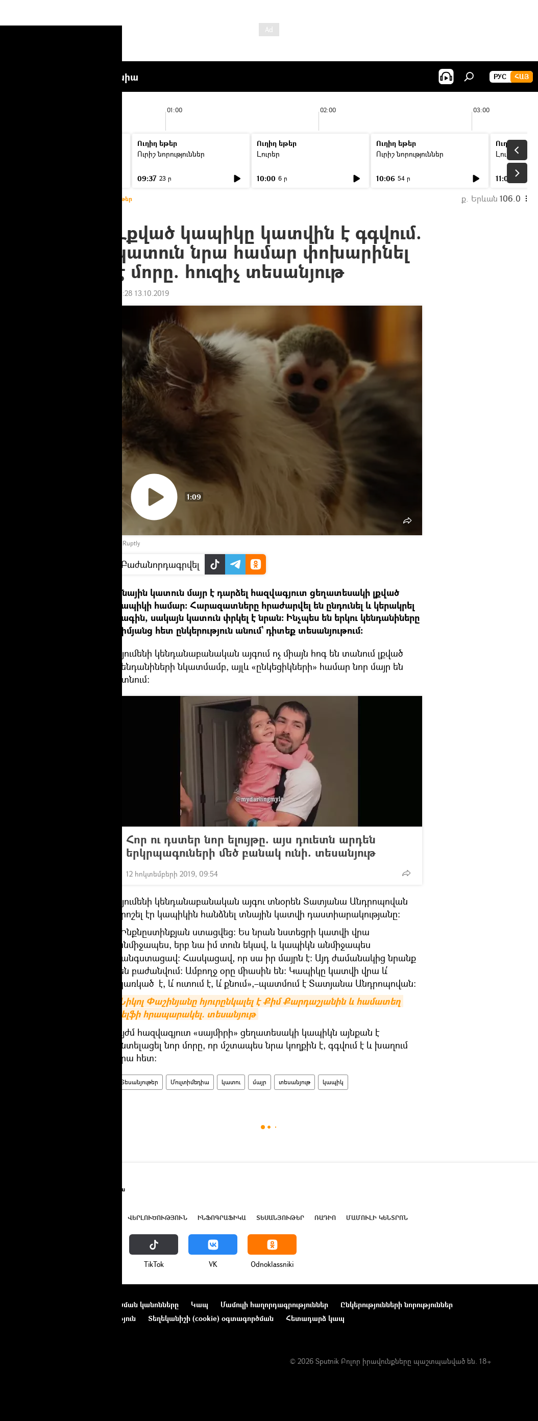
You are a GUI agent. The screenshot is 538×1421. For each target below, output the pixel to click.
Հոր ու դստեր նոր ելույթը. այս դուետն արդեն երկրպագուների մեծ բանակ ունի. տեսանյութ (261, 846)
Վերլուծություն (157, 1217)
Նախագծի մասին (41, 1304)
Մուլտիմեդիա (189, 1082)
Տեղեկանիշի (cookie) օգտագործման (211, 1318)
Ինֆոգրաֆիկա (222, 1217)
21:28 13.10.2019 (142, 293)
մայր (259, 1082)
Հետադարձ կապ (315, 1318)
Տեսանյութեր (139, 1082)
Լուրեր (29, 154)
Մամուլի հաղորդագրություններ (274, 1304)
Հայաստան (62, 1217)
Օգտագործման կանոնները (131, 1304)
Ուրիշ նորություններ (171, 154)
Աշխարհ (103, 1217)
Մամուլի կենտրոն (377, 1217)
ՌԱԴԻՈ (325, 1217)
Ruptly (131, 543)
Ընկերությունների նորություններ (396, 1304)
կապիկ (333, 1082)
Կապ (199, 1304)
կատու (231, 1082)
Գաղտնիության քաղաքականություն (73, 1318)
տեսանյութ (294, 1082)
